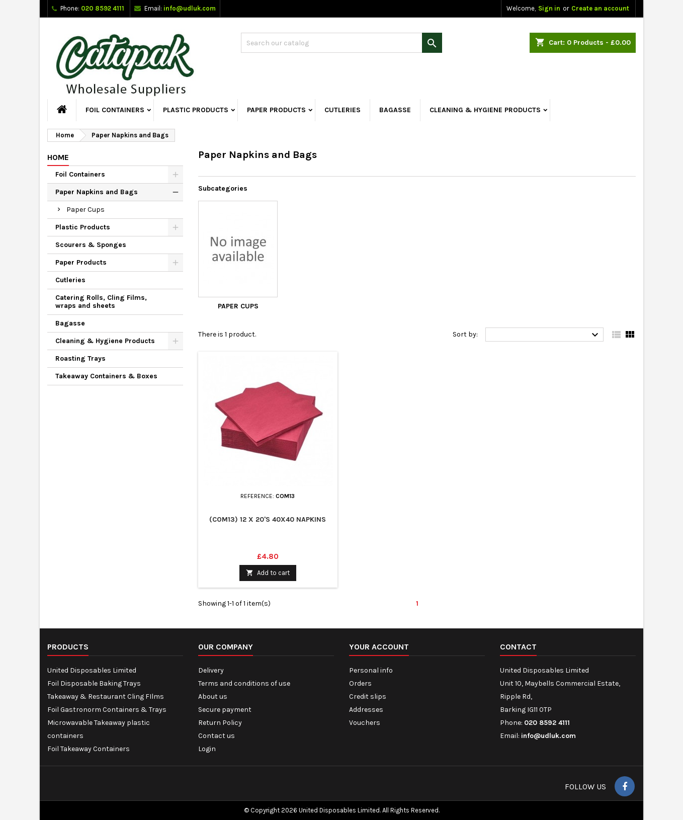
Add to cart (268, 573)
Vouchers (364, 722)
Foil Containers (115, 110)
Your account (379, 646)
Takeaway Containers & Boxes (106, 376)
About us (212, 696)
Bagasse (395, 110)
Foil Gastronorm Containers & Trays (106, 709)
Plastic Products (195, 110)
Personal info (371, 670)
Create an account (600, 8)
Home (58, 157)
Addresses (366, 709)
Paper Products (276, 110)
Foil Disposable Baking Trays (94, 683)
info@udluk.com (189, 8)
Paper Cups (85, 209)
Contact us (216, 735)
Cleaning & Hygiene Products (485, 110)
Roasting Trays (80, 358)
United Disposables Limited (91, 670)
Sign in (549, 8)
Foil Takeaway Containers (88, 749)
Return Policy (220, 722)
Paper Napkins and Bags (96, 192)
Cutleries (342, 110)
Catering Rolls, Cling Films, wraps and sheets (101, 301)
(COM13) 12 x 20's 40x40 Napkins (267, 519)
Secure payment (224, 709)
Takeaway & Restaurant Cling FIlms (105, 696)
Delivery (211, 670)
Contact (518, 646)
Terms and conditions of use (244, 683)
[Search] (341, 43)
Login (207, 749)
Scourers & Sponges (90, 244)
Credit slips (367, 696)
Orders (360, 683)
